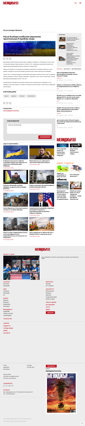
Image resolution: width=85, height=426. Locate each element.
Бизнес (5, 298)
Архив (5, 330)
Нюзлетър (50, 312)
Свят (5, 289)
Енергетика (6, 304)
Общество (6, 285)
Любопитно (50, 289)
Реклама (48, 283)
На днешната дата (51, 297)
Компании (6, 302)
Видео (48, 309)
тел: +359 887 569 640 (9, 393)
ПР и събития (50, 285)
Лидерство (6, 311)
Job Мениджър (7, 315)
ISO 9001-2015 (30, 367)
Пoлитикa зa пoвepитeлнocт (11, 376)
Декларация (6, 369)
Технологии (7, 318)
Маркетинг (49, 281)
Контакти (6, 333)
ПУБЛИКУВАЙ (45, 137)
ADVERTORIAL (62, 34)
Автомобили (50, 304)
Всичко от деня (8, 254)
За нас (5, 365)
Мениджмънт (7, 309)
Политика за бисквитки (9, 378)
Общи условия (7, 374)
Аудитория (6, 367)
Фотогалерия (50, 291)
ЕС (4, 295)
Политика (6, 283)
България (6, 281)
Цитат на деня (50, 299)
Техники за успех (8, 313)
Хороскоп (48, 295)
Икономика (6, 306)
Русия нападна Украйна (12, 30)
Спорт (48, 307)
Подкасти (6, 325)
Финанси (5, 300)
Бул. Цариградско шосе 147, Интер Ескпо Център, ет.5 (18, 392)
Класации (48, 293)
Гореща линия (8, 328)
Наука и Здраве (51, 302)
